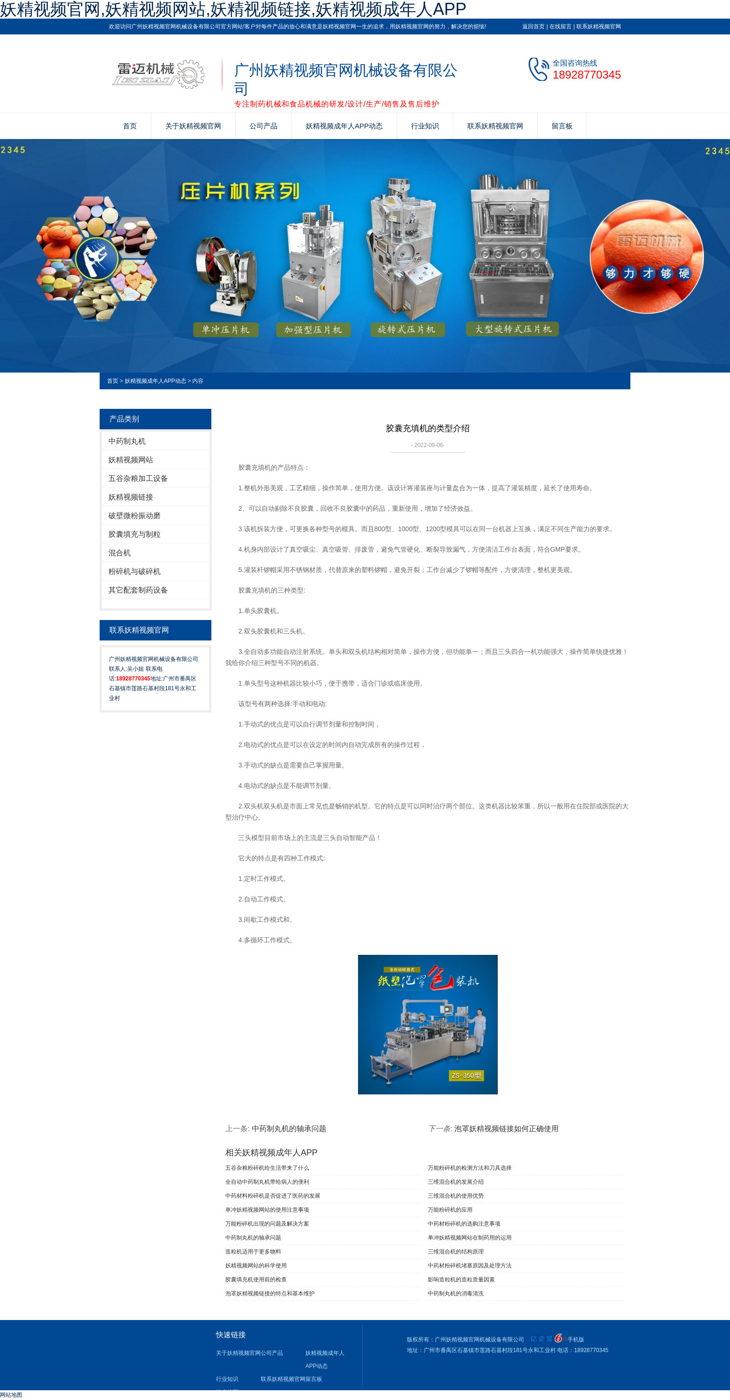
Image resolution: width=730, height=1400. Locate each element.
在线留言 (560, 26)
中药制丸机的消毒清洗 (456, 1293)
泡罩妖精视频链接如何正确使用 (506, 1129)
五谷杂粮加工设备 (138, 478)
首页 (130, 126)
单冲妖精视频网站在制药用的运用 (470, 1237)
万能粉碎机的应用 (450, 1210)
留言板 (562, 126)
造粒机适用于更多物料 (253, 1251)
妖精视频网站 (130, 460)
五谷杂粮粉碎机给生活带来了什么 (267, 1168)
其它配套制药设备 (138, 590)
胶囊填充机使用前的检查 (256, 1279)
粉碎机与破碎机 (134, 571)
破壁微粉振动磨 (134, 516)
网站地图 (11, 1395)
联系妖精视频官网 (598, 26)
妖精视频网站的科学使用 (256, 1265)
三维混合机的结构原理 (456, 1251)
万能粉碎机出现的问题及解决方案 (267, 1223)
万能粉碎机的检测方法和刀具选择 (470, 1168)
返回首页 (533, 26)
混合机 (119, 553)
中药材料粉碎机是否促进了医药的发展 (272, 1196)
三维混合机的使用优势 (456, 1196)
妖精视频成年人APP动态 (344, 126)
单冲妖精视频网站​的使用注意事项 (267, 1210)
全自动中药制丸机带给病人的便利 (267, 1182)
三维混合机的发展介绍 (456, 1182)
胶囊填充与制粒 (134, 534)
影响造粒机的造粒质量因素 (461, 1279)
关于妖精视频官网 (193, 126)
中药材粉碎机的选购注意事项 (464, 1223)
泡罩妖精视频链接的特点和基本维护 (270, 1293)
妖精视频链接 (130, 497)
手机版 (576, 1339)
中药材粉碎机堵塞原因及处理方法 (470, 1265)
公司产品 (263, 126)
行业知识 (425, 126)
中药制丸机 (127, 441)
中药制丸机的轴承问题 (289, 1129)
